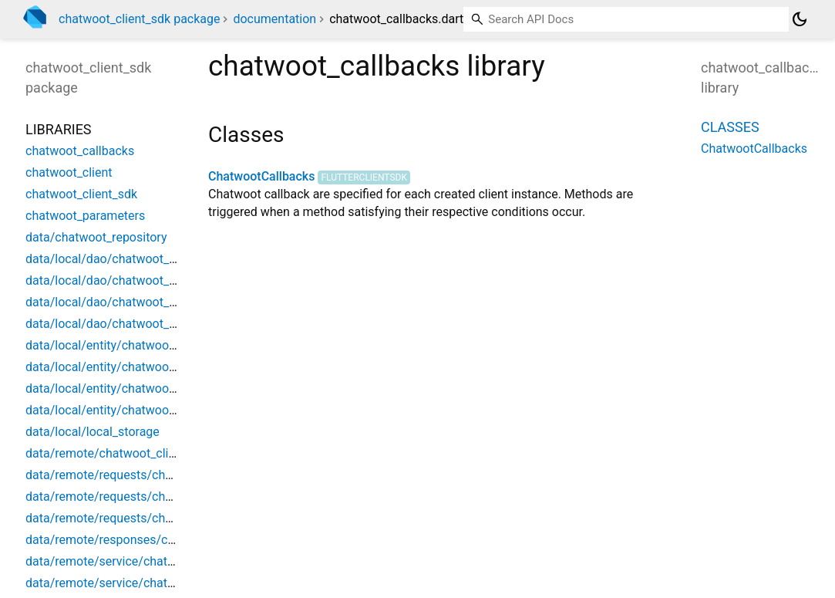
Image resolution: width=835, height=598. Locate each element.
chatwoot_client (69, 172)
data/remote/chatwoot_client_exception (134, 453)
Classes (730, 127)
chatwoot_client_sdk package (139, 19)
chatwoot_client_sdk (81, 194)
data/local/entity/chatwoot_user (114, 410)
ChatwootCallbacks (261, 176)
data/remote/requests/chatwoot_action (134, 475)
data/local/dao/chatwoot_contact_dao (131, 259)
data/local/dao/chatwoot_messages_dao (138, 302)
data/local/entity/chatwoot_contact (122, 345)
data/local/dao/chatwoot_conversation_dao (145, 280)
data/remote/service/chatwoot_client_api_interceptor (171, 561)
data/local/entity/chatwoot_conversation (137, 367)
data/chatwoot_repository (96, 237)
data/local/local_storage (92, 431)
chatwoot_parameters (85, 215)
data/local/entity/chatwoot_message (127, 388)
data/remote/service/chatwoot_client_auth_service (165, 583)
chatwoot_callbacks (79, 151)
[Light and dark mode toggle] (799, 19)
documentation (274, 19)
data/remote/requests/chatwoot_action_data (149, 496)
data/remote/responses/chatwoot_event (136, 539)
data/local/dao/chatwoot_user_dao (122, 323)
